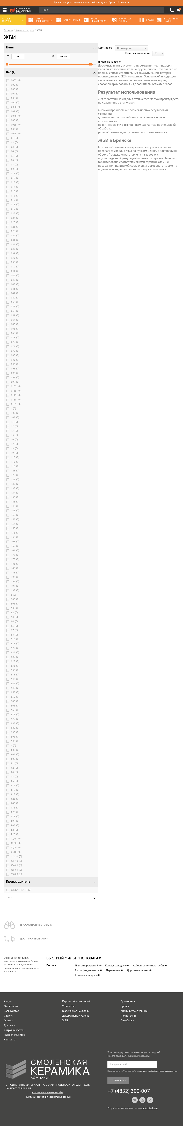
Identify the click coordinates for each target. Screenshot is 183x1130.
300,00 (16, 869)
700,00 (16, 878)
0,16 (15, 199)
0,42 (15, 279)
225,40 (16, 864)
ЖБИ (65, 1024)
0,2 (14, 146)
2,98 (15, 745)
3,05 (15, 758)
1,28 (15, 483)
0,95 (15, 372)
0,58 (15, 315)
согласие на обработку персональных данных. (158, 1075)
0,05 (15, 102)
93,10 (16, 856)
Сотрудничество (14, 1034)
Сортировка (53, 48)
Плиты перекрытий (87, 969)
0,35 (15, 261)
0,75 (15, 346)
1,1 (14, 425)
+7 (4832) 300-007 (172, 10)
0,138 (16, 403)
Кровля (125, 1010)
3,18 (15, 798)
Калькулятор (11, 1015)
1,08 (15, 421)
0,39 (15, 270)
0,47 (15, 297)
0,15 (15, 195)
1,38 (15, 501)
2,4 (14, 625)
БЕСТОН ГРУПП (21, 893)
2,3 (14, 620)
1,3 (14, 434)
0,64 (15, 323)
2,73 (15, 718)
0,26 (15, 230)
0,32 (15, 248)
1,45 (15, 510)
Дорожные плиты (138, 974)
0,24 (15, 221)
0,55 (15, 306)
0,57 (15, 310)
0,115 (16, 394)
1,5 (14, 439)
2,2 (14, 616)
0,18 (15, 208)
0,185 (16, 408)
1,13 (15, 461)
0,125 (16, 399)
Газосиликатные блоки (75, 1015)
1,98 (15, 594)
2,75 (15, 722)
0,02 (15, 88)
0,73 (15, 341)
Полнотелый (128, 1019)
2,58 (15, 700)
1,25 (15, 479)
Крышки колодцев (86, 979)
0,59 (15, 319)
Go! (160, 10)
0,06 (15, 106)
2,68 (15, 714)
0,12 (15, 181)
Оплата (8, 1024)
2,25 (15, 656)
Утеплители (69, 1010)
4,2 (14, 833)
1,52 (15, 518)
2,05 (15, 607)
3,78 (15, 820)
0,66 (15, 332)
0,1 (14, 142)
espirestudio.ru (149, 1112)
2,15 (15, 647)
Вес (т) (10, 76)
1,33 (15, 487)
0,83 (15, 359)
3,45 (15, 807)
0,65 (15, 328)
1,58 (15, 541)
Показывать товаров (152, 48)
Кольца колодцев (115, 969)
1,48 (15, 514)
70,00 (16, 851)
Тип (9, 901)
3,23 (15, 802)
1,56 (15, 536)
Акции (8, 1005)
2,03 (15, 603)
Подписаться (118, 1084)
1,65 (15, 550)
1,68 (15, 554)
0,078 (16, 119)
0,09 (15, 133)
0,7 (14, 168)
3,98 (15, 824)
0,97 (15, 381)
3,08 (15, 762)
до (25, 55)
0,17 (15, 204)
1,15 (15, 465)
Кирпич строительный (134, 1015)
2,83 (15, 727)
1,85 (15, 572)
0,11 (15, 177)
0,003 (16, 84)
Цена (10, 47)
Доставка (9, 1029)
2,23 (15, 652)
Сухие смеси (128, 1005)
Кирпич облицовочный (76, 1005)
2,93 (15, 736)
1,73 (15, 558)
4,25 (15, 838)
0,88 (15, 363)
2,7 (14, 634)
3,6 (14, 785)
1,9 (14, 456)
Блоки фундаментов (87, 974)
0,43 (15, 283)
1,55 (15, 532)
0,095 (16, 137)
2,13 (15, 643)
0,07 (15, 115)
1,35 (15, 492)
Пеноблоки (127, 1024)
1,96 (15, 589)
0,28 (15, 235)
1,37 (15, 496)
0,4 (14, 155)
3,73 (15, 816)
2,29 (15, 665)
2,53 (15, 696)
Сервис (8, 1019)
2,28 (15, 660)
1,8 (14, 452)
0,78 (15, 350)
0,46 (15, 292)
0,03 (15, 93)
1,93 (15, 581)
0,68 (15, 337)
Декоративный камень (75, 1019)
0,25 (15, 226)
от (8, 55)
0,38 (15, 266)
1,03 (15, 416)
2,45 (15, 687)
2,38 (15, 678)
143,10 (16, 860)
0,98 (15, 385)
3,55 (15, 811)
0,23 (15, 217)
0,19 (15, 213)
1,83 (15, 567)
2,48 (15, 691)
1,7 (14, 448)
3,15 (15, 793)
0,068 (16, 111)
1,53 (15, 523)
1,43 (15, 505)
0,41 (15, 275)
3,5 (14, 780)
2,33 (15, 669)
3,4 (14, 776)
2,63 (15, 705)
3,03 (15, 754)
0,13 (15, 186)
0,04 (15, 97)
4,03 (15, 829)
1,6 (14, 443)
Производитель (18, 885)
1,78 (15, 563)
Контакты (10, 1043)
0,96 (15, 377)
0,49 (15, 301)
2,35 (15, 674)
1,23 (15, 474)
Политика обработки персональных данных (47, 1100)
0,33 (15, 252)
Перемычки (113, 974)
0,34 (15, 257)
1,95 (15, 585)
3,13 (15, 789)
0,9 (14, 173)
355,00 (16, 873)
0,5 (14, 159)
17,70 (16, 842)
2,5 (14, 629)
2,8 (14, 638)
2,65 (15, 709)
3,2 (14, 771)
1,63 (15, 545)
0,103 (16, 390)
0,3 (14, 150)
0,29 (15, 239)
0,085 (16, 128)
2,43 (15, 683)
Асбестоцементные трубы (148, 969)
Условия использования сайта (47, 1096)
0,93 (15, 368)
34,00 (16, 847)
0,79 (15, 354)
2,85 (15, 731)
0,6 (14, 164)
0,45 (15, 288)
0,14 (15, 190)
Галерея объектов (14, 1038)
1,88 (15, 576)
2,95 (15, 740)
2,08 (15, 612)
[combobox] (79, 48)
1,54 (15, 527)
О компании (11, 1010)
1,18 (15, 470)
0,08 (15, 124)
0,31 (15, 244)
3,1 (14, 767)
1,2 (14, 430)
